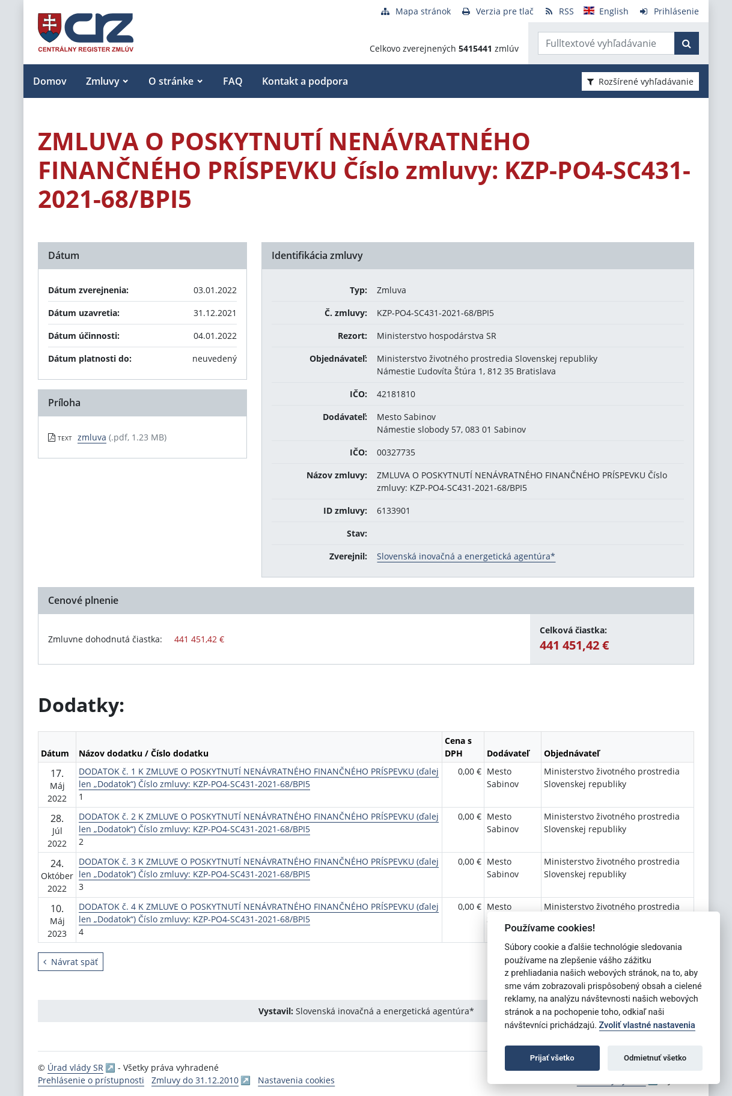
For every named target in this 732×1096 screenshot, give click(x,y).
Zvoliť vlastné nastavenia (647, 1025)
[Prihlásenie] (668, 11)
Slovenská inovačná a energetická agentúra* (466, 556)
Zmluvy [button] (103, 81)
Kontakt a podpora (305, 81)
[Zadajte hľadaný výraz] (606, 43)
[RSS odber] (558, 11)
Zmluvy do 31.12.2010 (195, 1080)
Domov (50, 81)
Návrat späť (70, 961)
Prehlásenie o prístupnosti (91, 1080)
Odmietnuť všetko (655, 1057)
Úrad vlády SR (75, 1067)
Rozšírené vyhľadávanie (640, 81)
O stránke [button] (171, 81)
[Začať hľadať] (686, 43)
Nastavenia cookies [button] (296, 1080)
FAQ (233, 81)
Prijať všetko (552, 1057)
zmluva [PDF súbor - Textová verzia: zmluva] (92, 437)
